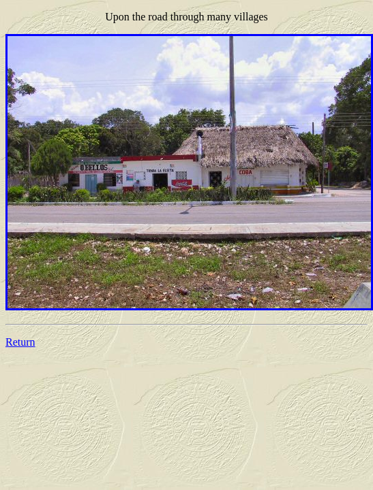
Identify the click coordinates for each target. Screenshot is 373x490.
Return (20, 342)
